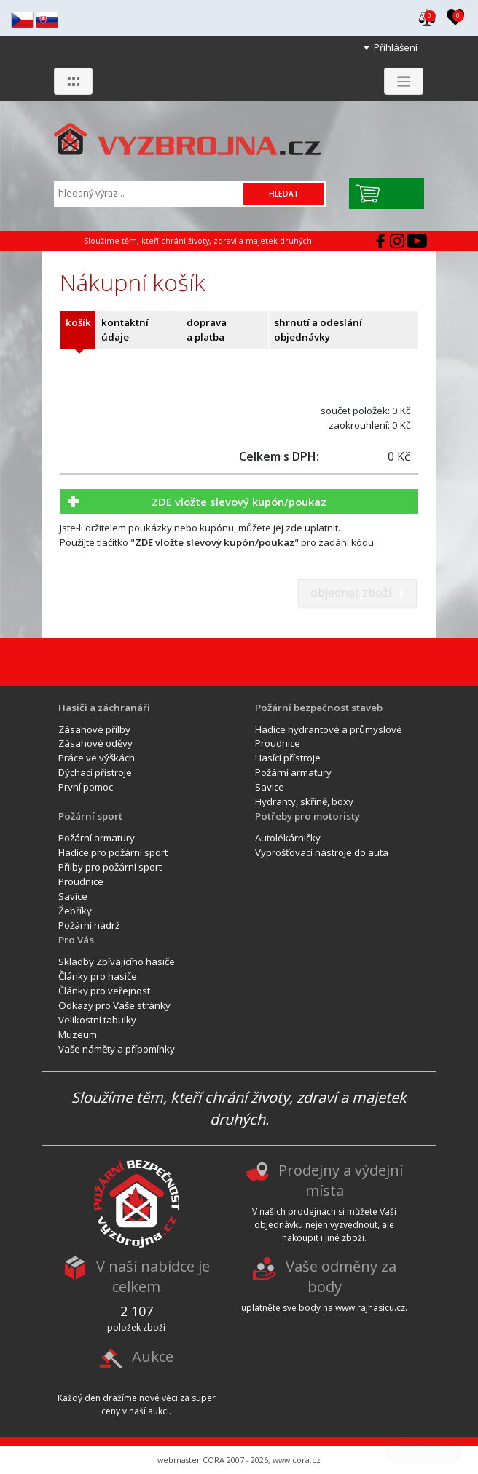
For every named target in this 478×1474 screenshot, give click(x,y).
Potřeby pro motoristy (307, 816)
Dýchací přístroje (95, 772)
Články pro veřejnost (104, 990)
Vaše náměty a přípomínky (116, 1048)
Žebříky (75, 910)
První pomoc (85, 786)
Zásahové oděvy (95, 743)
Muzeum (77, 1034)
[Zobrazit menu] (403, 81)
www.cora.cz (297, 1460)
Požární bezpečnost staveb (319, 707)
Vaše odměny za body (341, 1277)
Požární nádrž (89, 925)
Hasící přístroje (288, 757)
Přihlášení (396, 47)
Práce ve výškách (96, 757)
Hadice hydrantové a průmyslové (328, 729)
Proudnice (277, 743)
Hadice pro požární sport (113, 852)
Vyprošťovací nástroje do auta (321, 852)
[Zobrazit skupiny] (73, 81)
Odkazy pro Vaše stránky (114, 1005)
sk (47, 20)
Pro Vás (76, 939)
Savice (269, 786)
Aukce (152, 1356)
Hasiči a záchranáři (104, 707)
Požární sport (90, 816)
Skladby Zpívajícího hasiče (116, 961)
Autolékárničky (288, 837)
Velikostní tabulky (97, 1019)
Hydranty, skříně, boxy (304, 801)
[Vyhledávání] (150, 193)
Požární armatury (293, 772)
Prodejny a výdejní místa (340, 1181)
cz (22, 20)
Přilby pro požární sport (110, 866)
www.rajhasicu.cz (370, 1307)
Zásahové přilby (94, 729)
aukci (158, 1411)
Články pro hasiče (97, 976)
